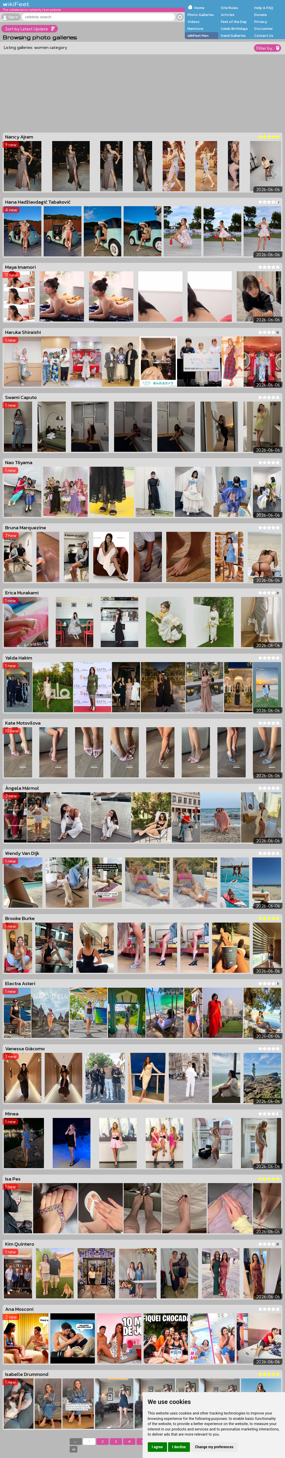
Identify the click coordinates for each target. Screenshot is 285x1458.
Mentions (195, 28)
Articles (227, 15)
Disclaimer (263, 28)
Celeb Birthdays (234, 28)
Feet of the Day (234, 21)
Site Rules (229, 8)
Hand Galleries (233, 35)
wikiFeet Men (197, 35)
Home (199, 8)
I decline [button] (179, 1447)
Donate (260, 15)
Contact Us (263, 35)
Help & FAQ (263, 8)
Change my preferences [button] (214, 1447)
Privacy (260, 21)
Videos (193, 21)
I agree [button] (157, 1447)
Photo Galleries (200, 15)
